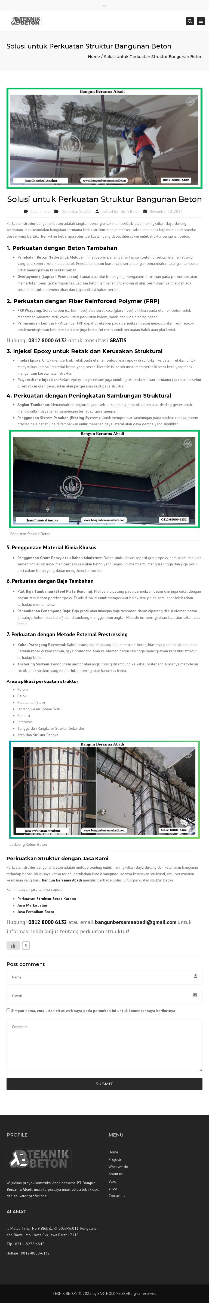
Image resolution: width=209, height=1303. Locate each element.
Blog (112, 1181)
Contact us (117, 1195)
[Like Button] (13, 945)
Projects (115, 1159)
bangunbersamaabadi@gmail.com (135, 922)
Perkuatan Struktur (77, 211)
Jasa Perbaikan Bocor (35, 911)
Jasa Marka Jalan (32, 905)
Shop (113, 1188)
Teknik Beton (129, 211)
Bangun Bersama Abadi (62, 880)
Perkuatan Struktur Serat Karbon (46, 898)
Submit (104, 1083)
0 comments (40, 211)
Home (94, 56)
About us (116, 1173)
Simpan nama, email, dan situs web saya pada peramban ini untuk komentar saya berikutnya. (93, 1010)
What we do (118, 1166)
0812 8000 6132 (47, 340)
